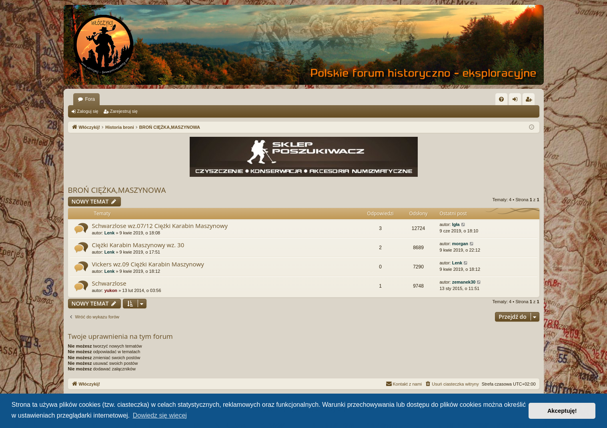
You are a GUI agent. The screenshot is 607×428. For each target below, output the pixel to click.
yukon (110, 290)
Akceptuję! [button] (562, 411)
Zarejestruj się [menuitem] (530, 100)
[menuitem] (501, 99)
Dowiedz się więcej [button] (160, 415)
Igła (456, 224)
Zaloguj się (87, 111)
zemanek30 (464, 282)
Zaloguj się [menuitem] (516, 100)
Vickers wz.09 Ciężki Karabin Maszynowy (148, 264)
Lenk (109, 232)
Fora (90, 99)
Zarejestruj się (124, 111)
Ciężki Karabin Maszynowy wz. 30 (138, 245)
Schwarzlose (109, 283)
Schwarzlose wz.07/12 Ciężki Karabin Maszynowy (160, 226)
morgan (460, 243)
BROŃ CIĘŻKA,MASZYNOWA (117, 190)
